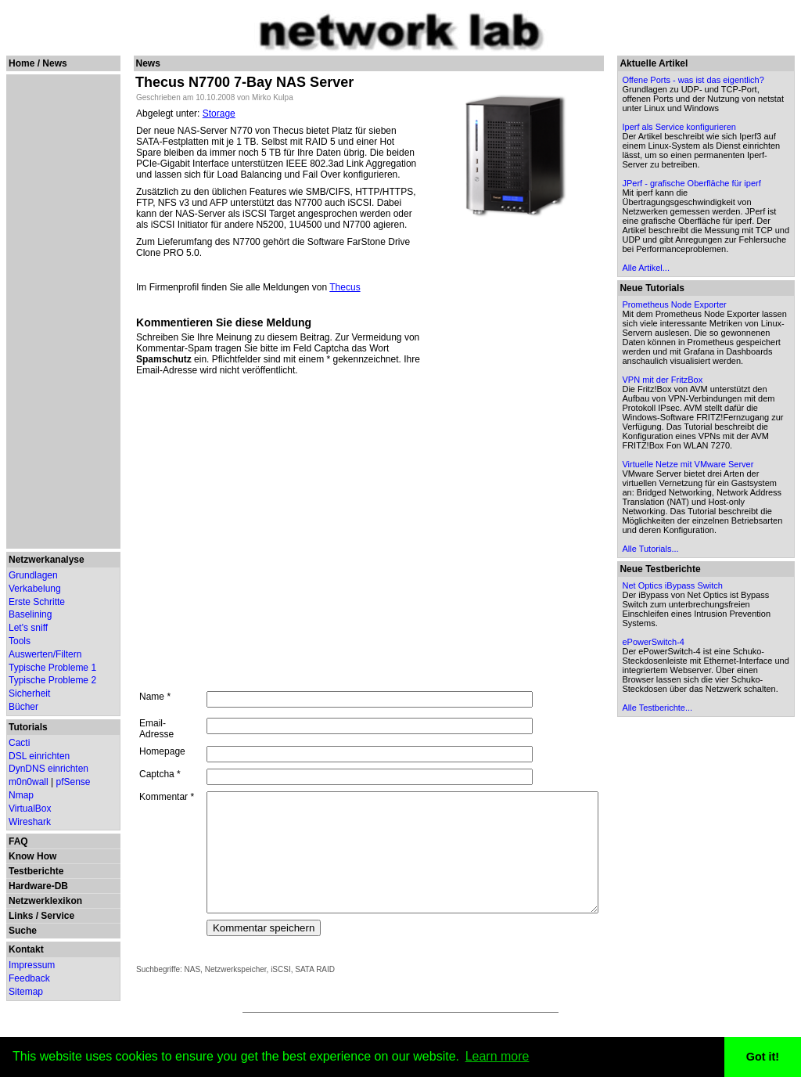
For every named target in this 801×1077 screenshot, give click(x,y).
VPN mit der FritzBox (696, 445)
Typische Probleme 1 (52, 667)
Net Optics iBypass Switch (706, 688)
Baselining (30, 614)
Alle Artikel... (679, 314)
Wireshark (30, 821)
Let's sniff (28, 627)
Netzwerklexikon (45, 900)
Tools (20, 641)
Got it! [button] (762, 1056)
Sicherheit (29, 693)
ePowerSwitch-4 (686, 754)
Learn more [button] (497, 1056)
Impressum (32, 965)
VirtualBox (30, 808)
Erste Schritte (37, 601)
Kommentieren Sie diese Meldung (216, 322)
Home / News (38, 63)
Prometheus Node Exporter (708, 351)
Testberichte (36, 871)
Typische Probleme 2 (52, 680)
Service (57, 915)
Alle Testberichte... (691, 839)
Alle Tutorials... (684, 652)
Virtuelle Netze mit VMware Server (721, 548)
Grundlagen (33, 575)
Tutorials (28, 727)
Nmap (21, 795)
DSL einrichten (39, 756)
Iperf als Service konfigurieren (713, 145)
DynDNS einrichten (48, 768)
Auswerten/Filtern (45, 654)
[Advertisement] (57, 311)
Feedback (29, 978)
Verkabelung (35, 588)
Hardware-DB (38, 886)
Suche (23, 930)
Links (21, 915)
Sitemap (26, 991)
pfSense (73, 781)
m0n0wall (28, 781)
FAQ (18, 841)
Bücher (23, 706)
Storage (211, 113)
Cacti (19, 742)
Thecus (337, 287)
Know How (32, 856)
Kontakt (26, 949)
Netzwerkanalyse (46, 559)
